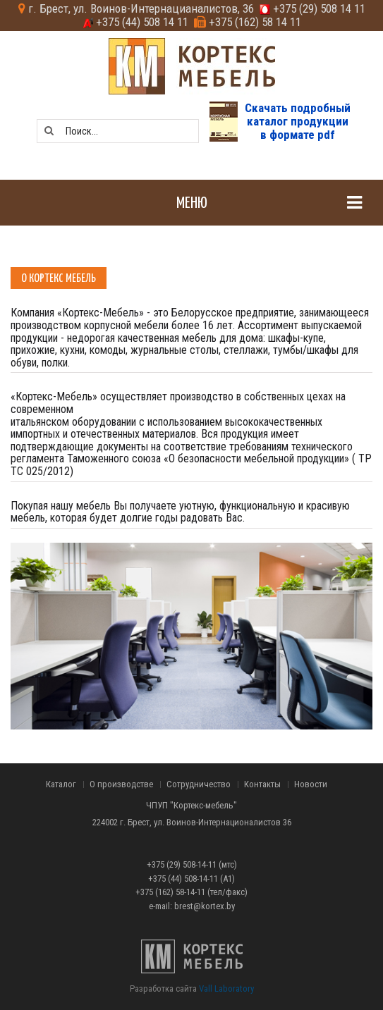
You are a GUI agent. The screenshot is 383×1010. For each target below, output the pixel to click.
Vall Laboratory (226, 988)
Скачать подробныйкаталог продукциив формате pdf (298, 121)
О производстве (121, 784)
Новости (310, 784)
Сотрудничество (198, 784)
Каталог (61, 784)
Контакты (262, 784)
